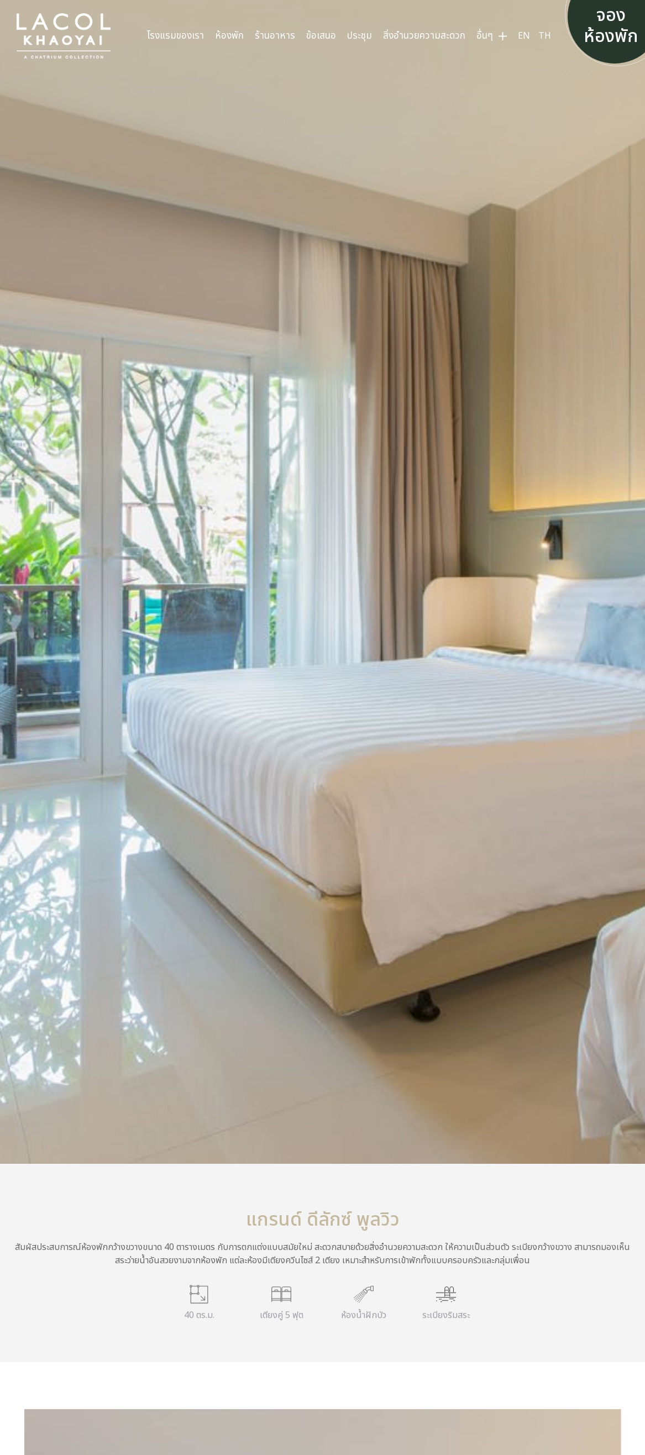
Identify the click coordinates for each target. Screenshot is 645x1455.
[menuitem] (175, 36)
